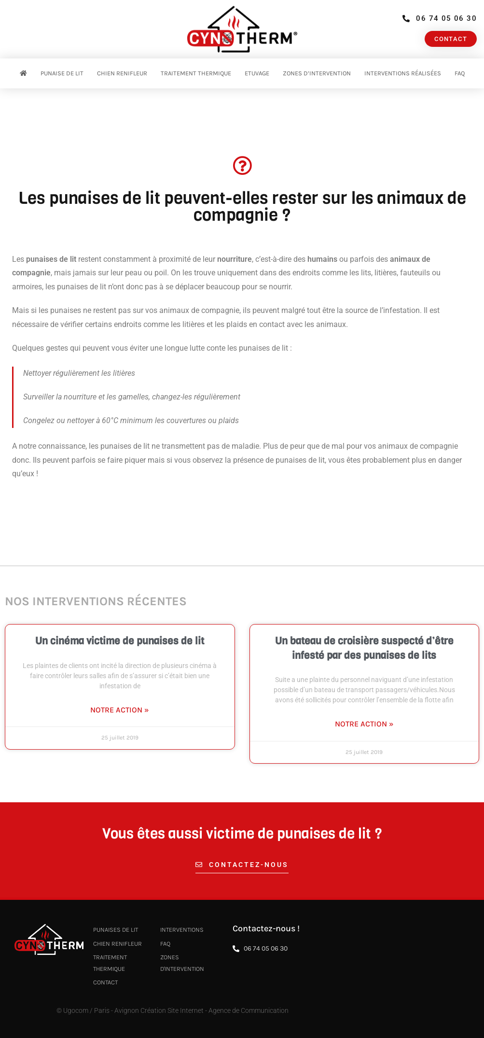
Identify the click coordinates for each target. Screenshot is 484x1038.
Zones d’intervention (317, 73)
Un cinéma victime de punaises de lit (119, 641)
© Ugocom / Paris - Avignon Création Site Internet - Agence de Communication (172, 1010)
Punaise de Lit (62, 73)
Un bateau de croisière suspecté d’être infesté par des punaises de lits (364, 648)
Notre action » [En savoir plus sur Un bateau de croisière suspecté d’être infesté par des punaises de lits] (364, 723)
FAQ (460, 73)
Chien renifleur (122, 73)
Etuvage (257, 73)
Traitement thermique (196, 73)
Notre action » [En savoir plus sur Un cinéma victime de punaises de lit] (119, 709)
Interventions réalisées (402, 73)
